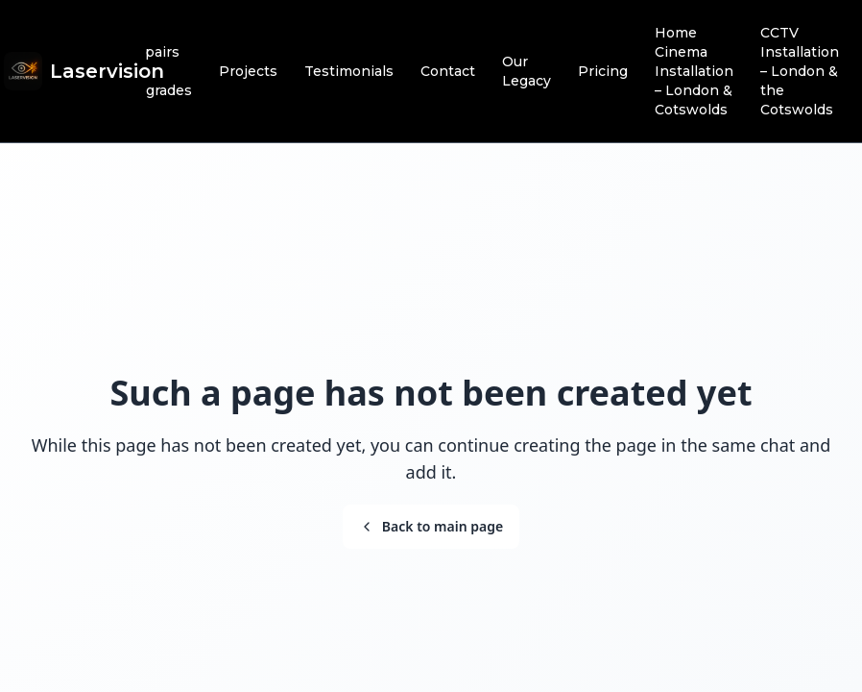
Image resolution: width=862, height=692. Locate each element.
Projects (248, 71)
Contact (447, 71)
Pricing (603, 71)
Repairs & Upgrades (159, 71)
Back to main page (431, 526)
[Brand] (84, 71)
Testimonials (349, 71)
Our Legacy (526, 71)
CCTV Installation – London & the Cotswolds (799, 71)
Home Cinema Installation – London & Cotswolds (694, 71)
